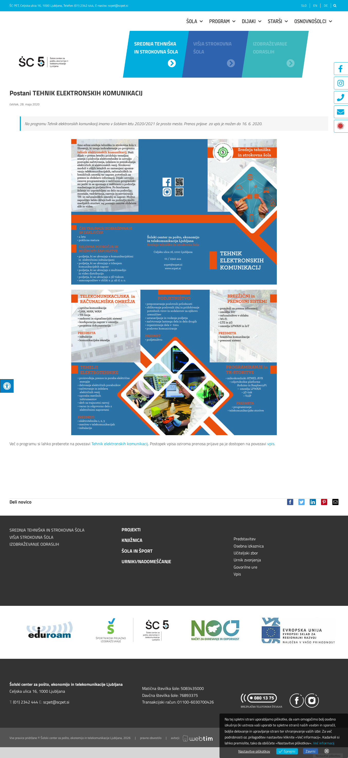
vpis (270, 444)
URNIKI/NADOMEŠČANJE (146, 561)
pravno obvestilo (150, 737)
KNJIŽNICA (132, 540)
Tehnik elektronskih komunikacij (119, 444)
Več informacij (323, 743)
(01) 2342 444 (84, 5)
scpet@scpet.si (118, 5)
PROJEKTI (131, 529)
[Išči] (334, 5)
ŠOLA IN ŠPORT (137, 550)
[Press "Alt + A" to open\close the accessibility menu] (7, 386)
